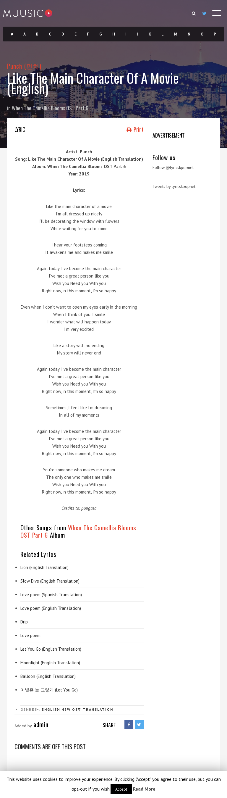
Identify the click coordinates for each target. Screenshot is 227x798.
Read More (144, 789)
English (51, 709)
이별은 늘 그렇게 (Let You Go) (49, 690)
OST (76, 709)
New (66, 709)
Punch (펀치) (24, 65)
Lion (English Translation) (44, 567)
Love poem (30, 635)
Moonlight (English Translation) (50, 662)
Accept (121, 789)
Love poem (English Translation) (50, 608)
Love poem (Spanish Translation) (51, 594)
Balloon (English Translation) (48, 676)
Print (135, 129)
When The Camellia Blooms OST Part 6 (50, 108)
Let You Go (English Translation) (50, 649)
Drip (24, 622)
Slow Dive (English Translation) (50, 581)
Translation (98, 709)
